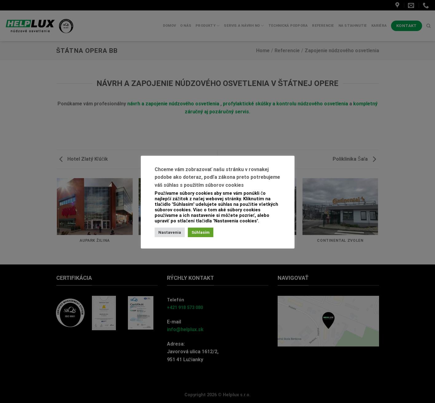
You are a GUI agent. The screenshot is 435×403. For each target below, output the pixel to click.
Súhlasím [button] (201, 232)
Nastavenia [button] (169, 232)
